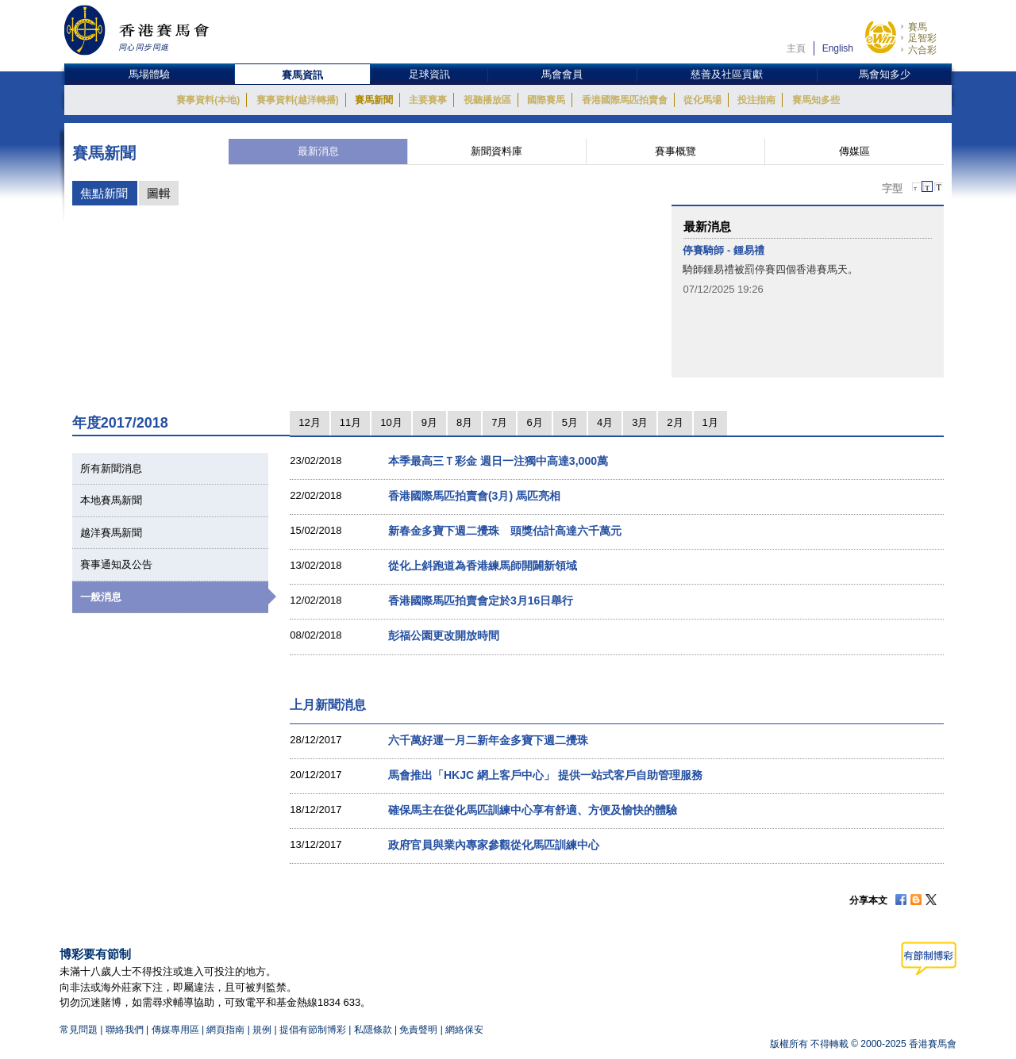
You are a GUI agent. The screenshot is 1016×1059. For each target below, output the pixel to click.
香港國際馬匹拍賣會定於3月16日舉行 (480, 600)
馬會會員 (562, 74)
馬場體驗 (149, 74)
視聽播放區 (487, 100)
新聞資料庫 (496, 151)
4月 (605, 422)
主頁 (796, 48)
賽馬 (917, 27)
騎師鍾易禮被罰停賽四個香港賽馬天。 (770, 269)
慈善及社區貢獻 (727, 74)
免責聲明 (418, 1029)
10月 (391, 422)
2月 (675, 422)
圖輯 (159, 193)
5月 (570, 422)
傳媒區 (854, 151)
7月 (499, 422)
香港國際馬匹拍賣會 (625, 100)
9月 (429, 422)
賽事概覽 (675, 151)
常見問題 (79, 1029)
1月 (710, 422)
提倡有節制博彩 (312, 1029)
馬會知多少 (884, 74)
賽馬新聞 (374, 100)
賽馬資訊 (302, 75)
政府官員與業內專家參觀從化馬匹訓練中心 (493, 844)
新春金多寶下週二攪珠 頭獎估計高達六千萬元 (505, 530)
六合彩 (922, 50)
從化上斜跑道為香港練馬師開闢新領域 (482, 565)
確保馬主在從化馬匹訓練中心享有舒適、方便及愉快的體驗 (532, 810)
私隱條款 (373, 1029)
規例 (263, 1029)
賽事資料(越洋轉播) (297, 100)
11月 (350, 422)
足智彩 (922, 38)
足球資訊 (429, 74)
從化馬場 (702, 100)
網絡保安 (464, 1029)
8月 (464, 422)
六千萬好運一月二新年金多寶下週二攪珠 (488, 740)
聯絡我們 (125, 1029)
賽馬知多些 (816, 100)
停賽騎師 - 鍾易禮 (723, 250)
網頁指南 (225, 1029)
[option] (807, 270)
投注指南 (756, 100)
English (837, 48)
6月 (534, 422)
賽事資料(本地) (208, 100)
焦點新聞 (104, 193)
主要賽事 (428, 100)
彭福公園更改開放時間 (443, 635)
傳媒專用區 (175, 1029)
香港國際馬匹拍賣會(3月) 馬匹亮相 (474, 495)
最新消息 (318, 151)
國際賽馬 (546, 100)
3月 (640, 422)
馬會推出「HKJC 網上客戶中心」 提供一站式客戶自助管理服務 (545, 775)
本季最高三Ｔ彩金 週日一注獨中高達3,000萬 (498, 461)
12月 (309, 422)
